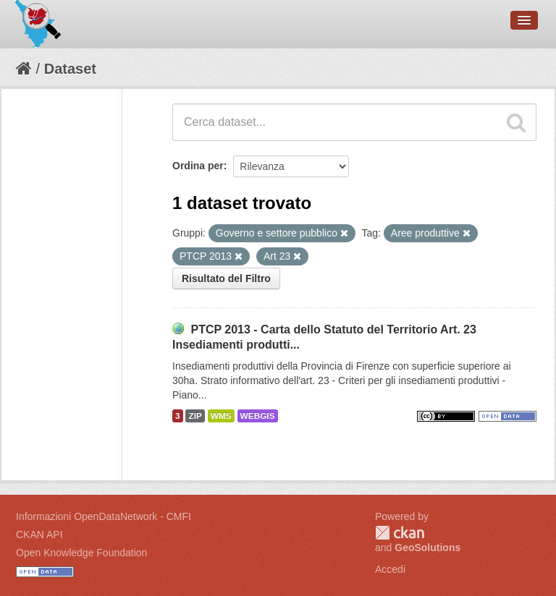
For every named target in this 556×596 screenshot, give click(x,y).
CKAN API (39, 534)
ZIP (194, 416)
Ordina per (198, 165)
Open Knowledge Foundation (81, 552)
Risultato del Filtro (226, 278)
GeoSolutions (427, 547)
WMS (221, 416)
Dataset (70, 69)
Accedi (390, 569)
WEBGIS (257, 416)
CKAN (399, 532)
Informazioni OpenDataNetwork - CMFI (103, 516)
